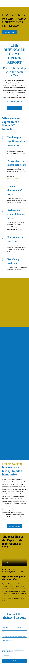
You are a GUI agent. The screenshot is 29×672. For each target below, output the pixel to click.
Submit (14, 660)
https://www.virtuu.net (13, 178)
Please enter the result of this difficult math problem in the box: (13, 650)
